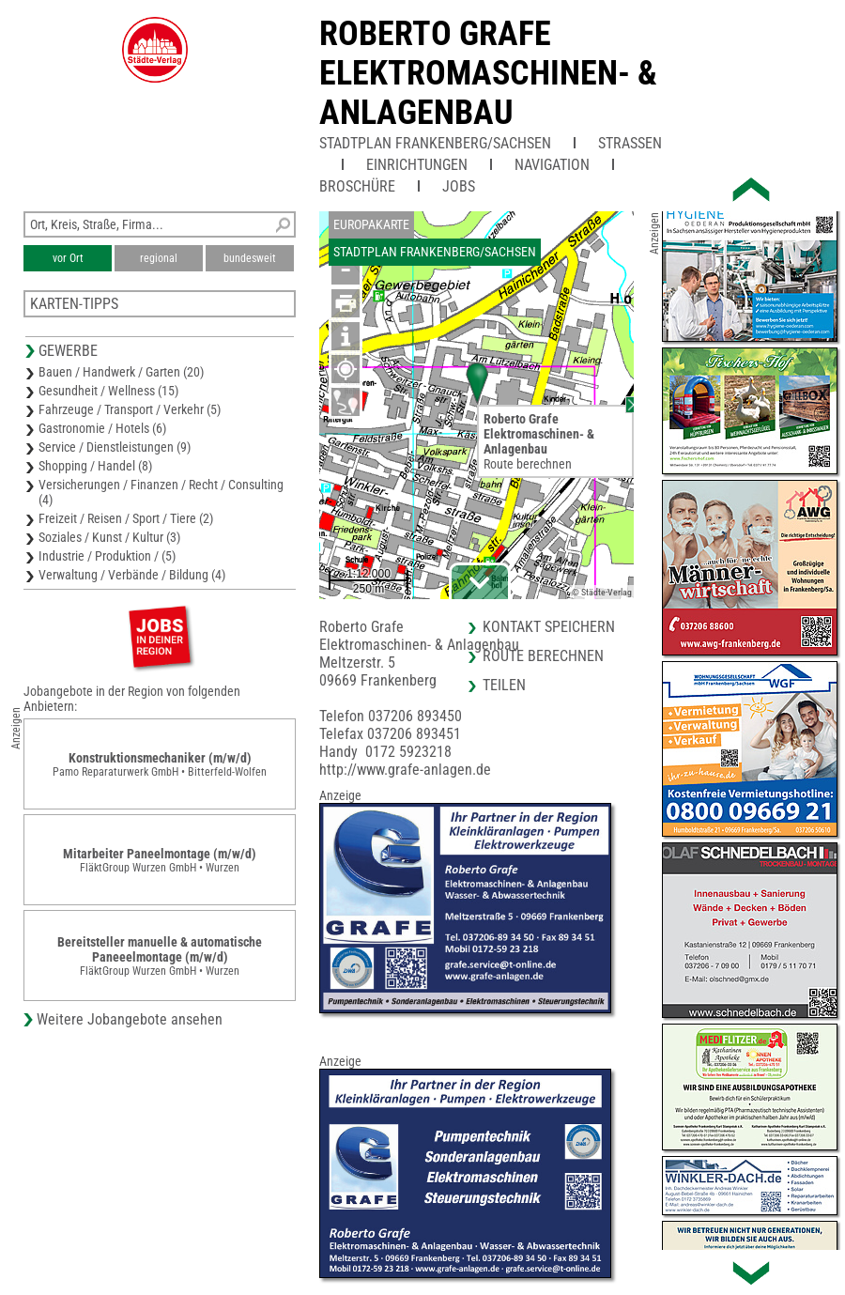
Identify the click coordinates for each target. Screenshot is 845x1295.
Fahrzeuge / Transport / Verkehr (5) (129, 409)
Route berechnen (528, 463)
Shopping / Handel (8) (95, 465)
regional (158, 258)
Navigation (552, 165)
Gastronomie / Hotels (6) (102, 428)
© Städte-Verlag (602, 592)
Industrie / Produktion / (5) (107, 555)
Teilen (504, 685)
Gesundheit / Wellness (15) (108, 390)
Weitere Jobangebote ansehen (130, 1019)
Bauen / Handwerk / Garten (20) (121, 371)
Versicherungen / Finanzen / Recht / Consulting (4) (161, 492)
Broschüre (357, 186)
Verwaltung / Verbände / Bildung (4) (131, 574)
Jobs (458, 186)
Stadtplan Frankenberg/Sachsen (435, 143)
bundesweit (249, 258)
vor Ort (68, 258)
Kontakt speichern (549, 627)
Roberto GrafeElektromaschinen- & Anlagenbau (488, 73)
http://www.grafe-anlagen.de (405, 770)
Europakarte (371, 224)
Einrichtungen (417, 165)
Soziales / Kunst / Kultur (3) (109, 537)
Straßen (630, 143)
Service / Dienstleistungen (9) (114, 447)
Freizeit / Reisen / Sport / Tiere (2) (125, 518)
